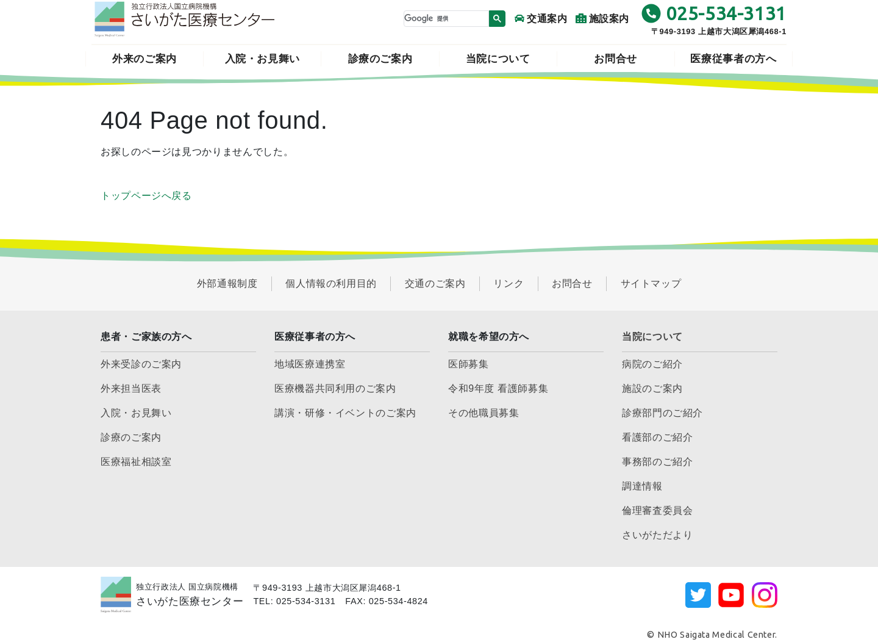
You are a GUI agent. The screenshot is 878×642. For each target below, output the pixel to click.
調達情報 (642, 486)
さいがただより (657, 535)
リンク (508, 283)
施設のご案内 (652, 388)
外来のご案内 (144, 59)
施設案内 (603, 18)
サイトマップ (651, 283)
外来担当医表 (131, 388)
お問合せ (615, 59)
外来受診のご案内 (141, 364)
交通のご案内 (435, 283)
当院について (498, 59)
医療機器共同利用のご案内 (335, 388)
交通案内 (541, 18)
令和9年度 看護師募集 (498, 388)
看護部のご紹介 (657, 437)
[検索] (445, 18)
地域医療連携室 (309, 364)
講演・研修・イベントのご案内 (345, 413)
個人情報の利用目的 (331, 283)
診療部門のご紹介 (662, 413)
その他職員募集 (483, 413)
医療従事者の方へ (733, 59)
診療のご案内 (380, 59)
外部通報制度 (227, 283)
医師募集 (468, 364)
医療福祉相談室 (136, 461)
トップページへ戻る (146, 195)
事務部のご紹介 (657, 461)
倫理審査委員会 (657, 510)
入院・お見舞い (262, 59)
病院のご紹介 (652, 364)
